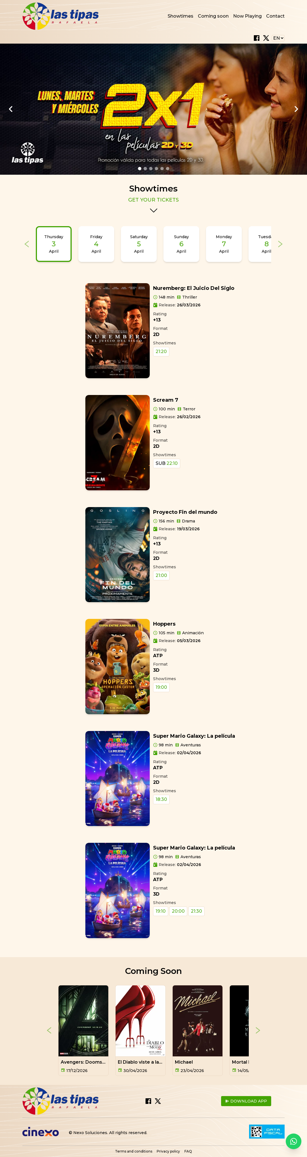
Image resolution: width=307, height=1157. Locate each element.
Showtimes (180, 16)
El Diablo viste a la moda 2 (147, 1062)
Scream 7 (165, 400)
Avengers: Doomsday (86, 1062)
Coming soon (213, 16)
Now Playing (247, 16)
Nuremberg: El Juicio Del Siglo (193, 288)
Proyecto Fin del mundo (185, 512)
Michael (184, 1062)
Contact (275, 16)
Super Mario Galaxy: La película (194, 736)
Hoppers (164, 624)
